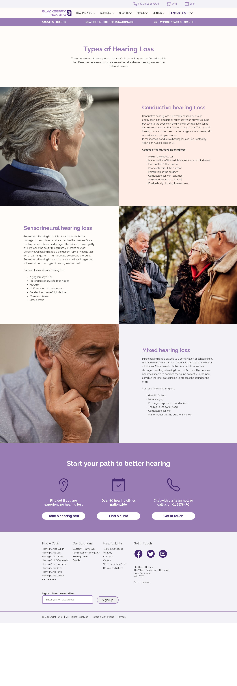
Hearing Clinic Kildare (52, 556)
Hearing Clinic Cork (51, 552)
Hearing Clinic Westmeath (55, 560)
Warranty (107, 552)
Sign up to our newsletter (58, 593)
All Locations (49, 579)
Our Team (108, 556)
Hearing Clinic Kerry (52, 568)
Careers (107, 560)
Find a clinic (118, 516)
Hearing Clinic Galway (53, 575)
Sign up (108, 600)
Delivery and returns (113, 568)
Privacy (122, 616)
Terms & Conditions (113, 549)
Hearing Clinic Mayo (52, 572)
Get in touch (173, 516)
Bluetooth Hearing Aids (84, 549)
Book (192, 4)
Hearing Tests (80, 556)
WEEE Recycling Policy (115, 564)
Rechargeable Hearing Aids (86, 552)
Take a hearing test (63, 516)
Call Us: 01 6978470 (148, 4)
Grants (76, 560)
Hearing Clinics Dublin (53, 549)
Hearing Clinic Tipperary (54, 564)
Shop (174, 4)
